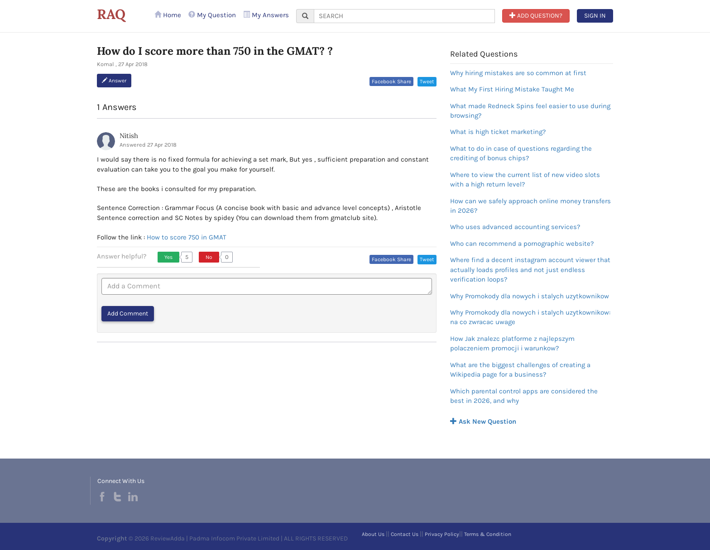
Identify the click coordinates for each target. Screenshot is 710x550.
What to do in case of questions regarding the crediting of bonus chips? (521, 153)
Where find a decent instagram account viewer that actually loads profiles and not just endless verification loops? (530, 269)
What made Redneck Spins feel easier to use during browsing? (530, 111)
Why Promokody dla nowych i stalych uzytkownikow (529, 296)
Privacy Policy (442, 534)
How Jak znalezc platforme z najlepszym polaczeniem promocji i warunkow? (512, 343)
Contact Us (404, 534)
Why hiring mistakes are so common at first (518, 73)
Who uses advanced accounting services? (515, 227)
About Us (373, 534)
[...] (404, 16)
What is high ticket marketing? (498, 132)
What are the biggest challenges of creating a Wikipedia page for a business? (520, 369)
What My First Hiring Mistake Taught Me (512, 89)
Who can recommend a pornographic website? (522, 243)
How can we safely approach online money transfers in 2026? (530, 206)
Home (167, 15)
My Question (212, 15)
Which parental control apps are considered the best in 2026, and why (524, 396)
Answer (114, 80)
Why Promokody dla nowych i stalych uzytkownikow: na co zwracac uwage (530, 317)
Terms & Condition (487, 534)
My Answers (266, 15)
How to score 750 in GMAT (186, 237)
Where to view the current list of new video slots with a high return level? (525, 179)
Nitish (129, 135)
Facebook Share (391, 81)
